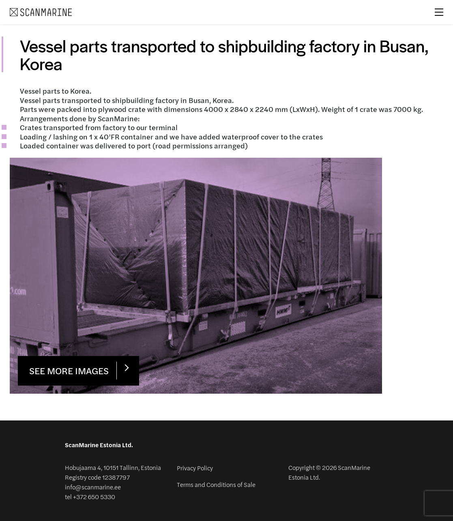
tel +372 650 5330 (90, 497)
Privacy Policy (195, 468)
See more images (69, 370)
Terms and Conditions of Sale (216, 484)
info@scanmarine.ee (93, 487)
